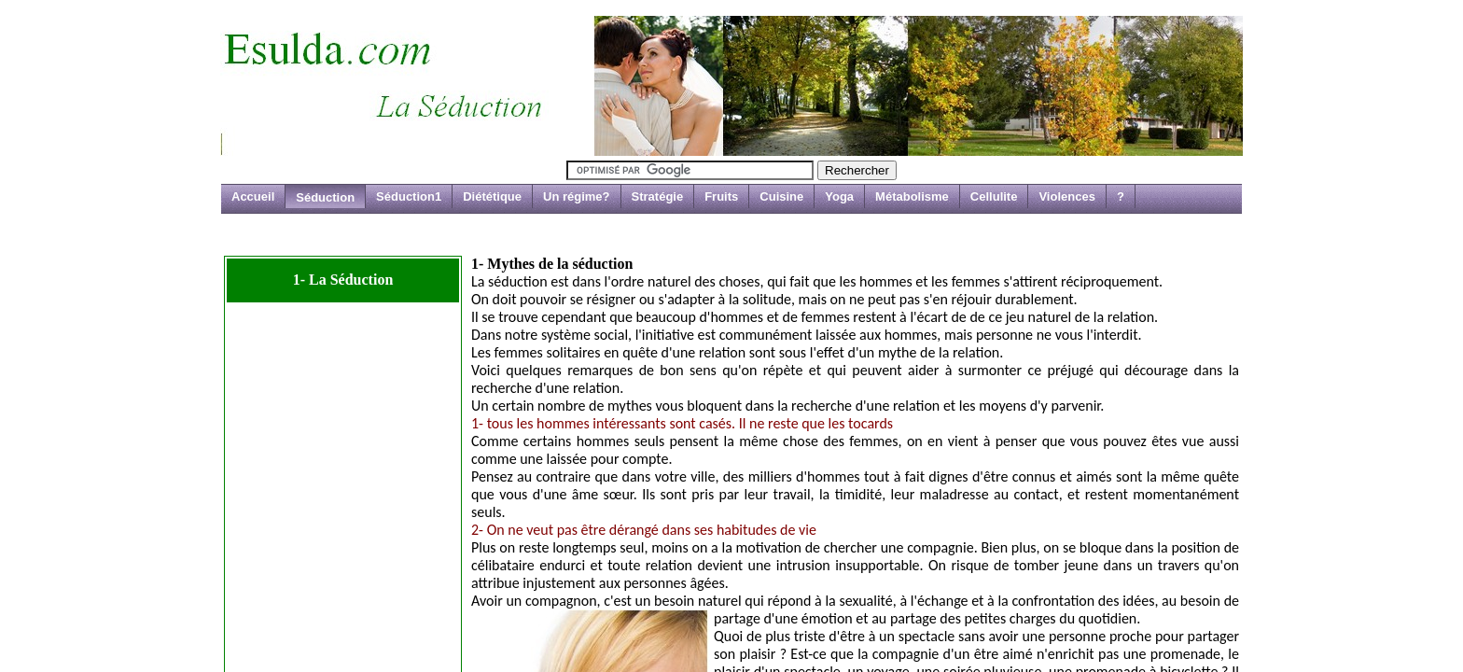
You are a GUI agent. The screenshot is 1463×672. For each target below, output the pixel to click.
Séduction (325, 197)
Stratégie (658, 196)
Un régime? (576, 196)
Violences (1066, 196)
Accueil (252, 196)
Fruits (721, 196)
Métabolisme (912, 196)
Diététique (492, 196)
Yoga (839, 196)
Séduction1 (408, 196)
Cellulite (994, 196)
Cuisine (781, 196)
